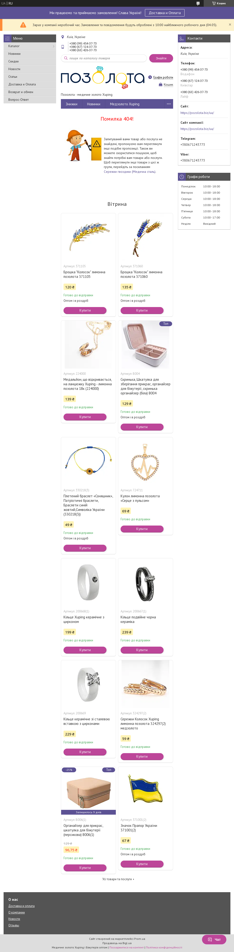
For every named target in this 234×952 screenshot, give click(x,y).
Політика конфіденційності (164, 947)
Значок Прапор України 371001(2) (139, 827)
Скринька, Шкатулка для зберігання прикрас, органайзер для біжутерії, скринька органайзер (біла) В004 (145, 386)
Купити (85, 310)
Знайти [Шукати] (161, 58)
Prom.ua (139, 939)
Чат (214, 939)
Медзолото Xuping (124, 104)
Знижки (71, 104)
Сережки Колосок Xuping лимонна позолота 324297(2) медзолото (143, 723)
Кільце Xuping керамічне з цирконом (84, 619)
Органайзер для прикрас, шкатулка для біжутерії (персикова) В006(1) (83, 830)
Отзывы (13, 925)
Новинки (14, 53)
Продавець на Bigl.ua (117, 943)
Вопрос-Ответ (18, 99)
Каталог (14, 46)
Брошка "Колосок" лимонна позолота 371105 (84, 274)
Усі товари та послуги (117, 879)
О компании (16, 912)
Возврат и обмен (20, 92)
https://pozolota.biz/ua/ (197, 113)
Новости (14, 69)
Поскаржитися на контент (126, 947)
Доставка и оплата (21, 906)
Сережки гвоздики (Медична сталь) (129, 171)
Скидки (13, 61)
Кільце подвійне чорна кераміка (138, 619)
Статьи (12, 76)
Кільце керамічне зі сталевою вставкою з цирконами (87, 721)
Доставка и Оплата (165, 12)
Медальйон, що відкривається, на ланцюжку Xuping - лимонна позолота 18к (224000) (88, 384)
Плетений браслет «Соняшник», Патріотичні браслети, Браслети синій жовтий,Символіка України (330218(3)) (88, 505)
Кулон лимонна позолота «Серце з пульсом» (140, 498)
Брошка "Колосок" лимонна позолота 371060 (141, 274)
